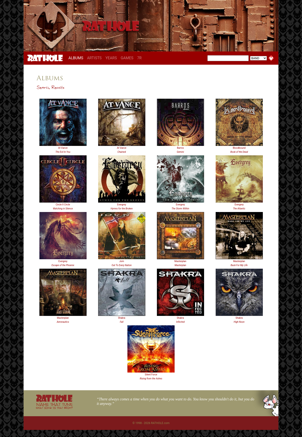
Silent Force (151, 374)
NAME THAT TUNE (54, 406)
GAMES (127, 58)
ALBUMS (76, 57)
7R (139, 58)
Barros (180, 148)
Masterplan (180, 261)
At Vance (63, 148)
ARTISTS (94, 58)
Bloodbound (239, 148)
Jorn (121, 261)
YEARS (111, 58)
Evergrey (121, 204)
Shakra (121, 318)
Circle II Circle (63, 204)
